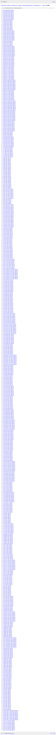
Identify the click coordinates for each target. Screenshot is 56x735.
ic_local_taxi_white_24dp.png (7, 509)
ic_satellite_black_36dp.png (7, 630)
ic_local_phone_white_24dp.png (8, 436)
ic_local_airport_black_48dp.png (8, 221)
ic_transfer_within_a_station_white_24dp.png (10, 716)
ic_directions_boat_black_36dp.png (9, 49)
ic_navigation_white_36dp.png (8, 541)
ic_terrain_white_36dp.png (7, 676)
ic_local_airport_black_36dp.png (8, 220)
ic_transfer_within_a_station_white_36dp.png (10, 718)
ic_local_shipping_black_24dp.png (8, 493)
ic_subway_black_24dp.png (7, 659)
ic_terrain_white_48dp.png (7, 677)
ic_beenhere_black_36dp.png (7, 23)
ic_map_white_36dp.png (7, 521)
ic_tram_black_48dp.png (7, 703)
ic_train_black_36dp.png (7, 692)
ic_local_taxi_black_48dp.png (7, 506)
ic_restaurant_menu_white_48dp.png (9, 620)
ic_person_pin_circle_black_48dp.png (9, 563)
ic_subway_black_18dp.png (7, 658)
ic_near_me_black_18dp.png (7, 544)
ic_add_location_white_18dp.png (8, 15)
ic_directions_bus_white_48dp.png (8, 65)
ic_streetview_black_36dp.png (8, 650)
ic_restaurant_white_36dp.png (8, 624)
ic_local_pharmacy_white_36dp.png (9, 427)
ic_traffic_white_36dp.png (7, 687)
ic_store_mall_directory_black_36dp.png (9, 640)
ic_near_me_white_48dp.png (7, 553)
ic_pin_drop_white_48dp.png (7, 584)
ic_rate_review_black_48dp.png (8, 600)
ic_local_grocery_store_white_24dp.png (9, 330)
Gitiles (7, 733)
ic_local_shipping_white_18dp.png (8, 497)
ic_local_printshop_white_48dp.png (9, 480)
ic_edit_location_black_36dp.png (8, 139)
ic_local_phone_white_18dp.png (8, 435)
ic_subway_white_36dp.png (7, 666)
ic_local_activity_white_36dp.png (8, 215)
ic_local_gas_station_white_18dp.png (9, 318)
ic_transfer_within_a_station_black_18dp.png (10, 710)
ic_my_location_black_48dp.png (8, 527)
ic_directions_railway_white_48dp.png (9, 89)
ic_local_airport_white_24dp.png (8, 224)
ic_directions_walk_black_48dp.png (8, 125)
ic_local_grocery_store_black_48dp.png (9, 327)
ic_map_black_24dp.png (7, 514)
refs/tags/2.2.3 (36, 5)
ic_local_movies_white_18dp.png (8, 391)
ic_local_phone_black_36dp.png (8, 432)
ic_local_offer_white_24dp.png (8, 404)
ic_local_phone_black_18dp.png (8, 430)
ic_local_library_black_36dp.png (8, 368)
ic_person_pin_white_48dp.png (8, 574)
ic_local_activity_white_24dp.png (8, 213)
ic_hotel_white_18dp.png (7, 178)
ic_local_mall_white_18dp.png (8, 381)
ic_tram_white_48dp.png (7, 709)
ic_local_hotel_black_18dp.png (8, 344)
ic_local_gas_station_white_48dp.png (9, 322)
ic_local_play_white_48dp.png (8, 460)
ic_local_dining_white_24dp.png (8, 288)
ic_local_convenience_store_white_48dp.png (10, 278)
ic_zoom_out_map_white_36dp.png (9, 728)
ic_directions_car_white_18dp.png (8, 74)
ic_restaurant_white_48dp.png (8, 626)
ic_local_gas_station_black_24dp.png (9, 314)
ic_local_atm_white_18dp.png (8, 233)
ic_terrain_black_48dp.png (7, 672)
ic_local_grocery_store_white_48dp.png (9, 333)
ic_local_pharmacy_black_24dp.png (9, 421)
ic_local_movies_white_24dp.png (8, 392)
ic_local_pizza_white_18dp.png (8, 445)
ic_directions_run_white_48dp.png (8, 99)
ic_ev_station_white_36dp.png (8, 155)
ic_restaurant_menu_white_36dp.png (9, 619)
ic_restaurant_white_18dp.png (8, 622)
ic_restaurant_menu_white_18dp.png (9, 617)
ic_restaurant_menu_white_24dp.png (9, 618)
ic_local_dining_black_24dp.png (8, 282)
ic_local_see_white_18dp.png (7, 487)
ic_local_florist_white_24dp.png (8, 309)
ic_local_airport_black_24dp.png (8, 218)
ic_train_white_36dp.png (7, 697)
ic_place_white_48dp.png (7, 594)
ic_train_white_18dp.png (7, 694)
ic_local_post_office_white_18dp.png (9, 466)
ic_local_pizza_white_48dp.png (8, 449)
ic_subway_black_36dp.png (7, 661)
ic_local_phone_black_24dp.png (8, 431)
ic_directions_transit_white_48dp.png (9, 120)
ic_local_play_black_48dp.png (8, 454)
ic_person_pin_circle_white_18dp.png (9, 565)
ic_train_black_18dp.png (7, 689)
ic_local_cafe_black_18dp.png (8, 248)
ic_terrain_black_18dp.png (7, 668)
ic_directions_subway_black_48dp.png (9, 104)
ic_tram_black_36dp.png (7, 702)
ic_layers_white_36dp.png (7, 202)
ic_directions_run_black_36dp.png (8, 93)
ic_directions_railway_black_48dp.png (9, 84)
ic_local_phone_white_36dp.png (8, 438)
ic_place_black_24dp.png (7, 587)
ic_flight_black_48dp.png (7, 163)
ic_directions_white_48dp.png (8, 135)
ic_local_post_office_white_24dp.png (9, 467)
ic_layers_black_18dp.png (7, 183)
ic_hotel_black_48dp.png (7, 176)
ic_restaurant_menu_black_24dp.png (9, 613)
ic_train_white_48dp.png (7, 698)
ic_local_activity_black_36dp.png (8, 208)
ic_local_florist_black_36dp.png (8, 305)
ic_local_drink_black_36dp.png (8, 295)
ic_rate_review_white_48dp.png (8, 605)
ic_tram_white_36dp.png (7, 707)
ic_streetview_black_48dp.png (8, 652)
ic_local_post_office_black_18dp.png (9, 461)
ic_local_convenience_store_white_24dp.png (10, 275)
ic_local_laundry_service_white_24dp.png (10, 361)
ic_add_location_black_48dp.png (8, 13)
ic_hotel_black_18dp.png (7, 172)
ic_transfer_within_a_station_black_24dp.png (10, 711)
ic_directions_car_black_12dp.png (8, 67)
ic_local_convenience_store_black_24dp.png (10, 270)
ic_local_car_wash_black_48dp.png (8, 262)
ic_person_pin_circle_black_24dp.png (9, 561)
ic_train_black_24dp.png (7, 690)
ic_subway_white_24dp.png (7, 665)
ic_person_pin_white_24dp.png (8, 571)
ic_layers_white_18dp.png (7, 199)
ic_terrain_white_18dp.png (7, 674)
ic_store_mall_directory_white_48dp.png (9, 646)
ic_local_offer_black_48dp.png (8, 401)
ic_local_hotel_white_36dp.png (8, 352)
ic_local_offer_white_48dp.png (8, 408)
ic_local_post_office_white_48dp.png (9, 470)
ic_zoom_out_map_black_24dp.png (9, 722)
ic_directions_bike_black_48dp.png (8, 34)
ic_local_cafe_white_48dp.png (8, 257)
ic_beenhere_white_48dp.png (8, 29)
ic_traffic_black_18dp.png (7, 679)
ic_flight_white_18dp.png (7, 165)
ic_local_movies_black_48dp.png (8, 390)
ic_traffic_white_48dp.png (7, 688)
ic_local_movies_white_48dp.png (8, 395)
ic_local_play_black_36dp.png (8, 453)
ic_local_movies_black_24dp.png (8, 387)
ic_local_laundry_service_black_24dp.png (9, 356)
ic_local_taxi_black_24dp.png (7, 504)
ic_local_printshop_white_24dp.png (9, 478)
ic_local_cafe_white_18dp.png (8, 253)
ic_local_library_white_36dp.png (8, 373)
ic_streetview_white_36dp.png (8, 655)
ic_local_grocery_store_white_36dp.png (9, 331)
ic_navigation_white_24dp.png (8, 540)
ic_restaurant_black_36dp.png (8, 609)
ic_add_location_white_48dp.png (8, 19)
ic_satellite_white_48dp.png (7, 636)
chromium (3, 5)
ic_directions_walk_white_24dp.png (9, 128)
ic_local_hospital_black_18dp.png (8, 334)
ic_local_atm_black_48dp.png (8, 231)
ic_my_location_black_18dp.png (8, 523)
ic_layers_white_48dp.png (7, 203)
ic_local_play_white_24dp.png (8, 457)
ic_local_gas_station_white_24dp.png (9, 320)
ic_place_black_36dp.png (7, 588)
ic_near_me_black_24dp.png (7, 545)
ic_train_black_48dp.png (7, 693)
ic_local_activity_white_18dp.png (8, 212)
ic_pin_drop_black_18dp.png (7, 575)
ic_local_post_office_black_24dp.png (9, 462)
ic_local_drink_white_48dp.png (8, 301)
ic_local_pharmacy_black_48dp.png (9, 423)
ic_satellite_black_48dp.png (7, 631)
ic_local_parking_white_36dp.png (8, 417)
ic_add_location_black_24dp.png (8, 11)
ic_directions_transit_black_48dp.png (9, 115)
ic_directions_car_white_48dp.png (8, 78)
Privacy (9, 733)
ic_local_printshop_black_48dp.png (8, 475)
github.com (14, 5)
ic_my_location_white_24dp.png (8, 530)
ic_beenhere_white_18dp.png (8, 25)
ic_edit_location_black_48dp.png (8, 141)
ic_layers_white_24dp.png (7, 200)
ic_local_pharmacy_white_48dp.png (9, 428)
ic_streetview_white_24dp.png (8, 654)
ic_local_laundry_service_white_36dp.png (10, 362)
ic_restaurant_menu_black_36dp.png (9, 614)
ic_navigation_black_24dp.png (8, 535)
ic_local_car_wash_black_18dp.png (8, 259)
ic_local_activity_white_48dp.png (8, 216)
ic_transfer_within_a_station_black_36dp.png (10, 713)
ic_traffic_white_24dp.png (7, 685)
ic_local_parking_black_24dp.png (8, 410)
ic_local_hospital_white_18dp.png (8, 339)
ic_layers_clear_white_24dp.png (8, 195)
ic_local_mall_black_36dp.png (8, 378)
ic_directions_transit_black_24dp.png (9, 112)
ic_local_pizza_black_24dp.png (8, 441)
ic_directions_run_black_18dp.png (8, 90)
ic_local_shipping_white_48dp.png (8, 501)
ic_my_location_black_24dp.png (8, 524)
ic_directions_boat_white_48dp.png (9, 55)
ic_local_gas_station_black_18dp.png (9, 313)
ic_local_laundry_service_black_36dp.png (9, 357)
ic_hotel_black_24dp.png (7, 173)
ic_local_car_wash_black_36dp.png (8, 261)
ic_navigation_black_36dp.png (8, 536)
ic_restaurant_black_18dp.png (8, 606)
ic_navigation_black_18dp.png (8, 534)
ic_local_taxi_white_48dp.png (7, 511)
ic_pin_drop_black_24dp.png (7, 576)
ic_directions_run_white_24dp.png (8, 96)
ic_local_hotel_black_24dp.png (8, 345)
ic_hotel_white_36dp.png (7, 181)
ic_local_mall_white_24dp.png (8, 382)
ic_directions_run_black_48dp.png (8, 94)
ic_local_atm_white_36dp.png (8, 235)
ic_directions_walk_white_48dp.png (9, 130)
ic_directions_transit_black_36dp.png (9, 113)
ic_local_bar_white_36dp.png (7, 246)
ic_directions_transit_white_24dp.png (9, 117)
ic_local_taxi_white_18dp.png (7, 508)
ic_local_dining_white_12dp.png (8, 286)
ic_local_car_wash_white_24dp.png (8, 265)
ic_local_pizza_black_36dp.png (8, 443)
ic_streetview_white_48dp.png (8, 657)
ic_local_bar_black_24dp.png (7, 239)
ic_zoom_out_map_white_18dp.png (9, 726)
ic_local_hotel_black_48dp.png (8, 348)
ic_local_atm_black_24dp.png (8, 229)
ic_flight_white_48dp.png (7, 169)
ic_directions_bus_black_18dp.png (8, 56)
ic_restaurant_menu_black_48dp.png (9, 615)
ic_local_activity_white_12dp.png (8, 211)
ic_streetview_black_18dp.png (8, 648)
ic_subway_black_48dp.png (7, 662)
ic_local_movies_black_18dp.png (8, 386)
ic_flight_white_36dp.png (7, 168)
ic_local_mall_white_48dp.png (8, 384)
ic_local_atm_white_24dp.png (8, 234)
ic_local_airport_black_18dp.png (8, 217)
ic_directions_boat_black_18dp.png (9, 46)
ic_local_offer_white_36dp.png (8, 406)
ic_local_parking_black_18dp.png (8, 409)
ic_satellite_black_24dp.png (7, 628)
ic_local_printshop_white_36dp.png (9, 479)
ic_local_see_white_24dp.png (7, 488)
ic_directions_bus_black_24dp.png (8, 58)
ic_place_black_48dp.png (7, 589)
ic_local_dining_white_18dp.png (8, 287)
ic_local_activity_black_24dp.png (8, 207)
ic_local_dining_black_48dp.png (8, 285)
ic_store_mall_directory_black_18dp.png (9, 637)
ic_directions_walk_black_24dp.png (8, 122)
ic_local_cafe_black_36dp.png (8, 251)
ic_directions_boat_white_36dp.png (9, 54)
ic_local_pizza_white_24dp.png (8, 447)
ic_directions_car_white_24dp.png (8, 76)
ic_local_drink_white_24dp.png (8, 299)
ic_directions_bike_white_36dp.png (8, 38)
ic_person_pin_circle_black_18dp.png (9, 560)
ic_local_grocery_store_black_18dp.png (9, 323)
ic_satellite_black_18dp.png (7, 627)
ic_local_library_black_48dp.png (8, 369)
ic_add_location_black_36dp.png (8, 12)
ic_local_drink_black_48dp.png (8, 296)
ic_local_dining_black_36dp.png (8, 283)
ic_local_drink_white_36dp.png (8, 300)
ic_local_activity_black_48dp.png (8, 209)
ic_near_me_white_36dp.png (7, 552)
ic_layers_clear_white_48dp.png (8, 198)
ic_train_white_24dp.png (7, 696)
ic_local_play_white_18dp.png (8, 456)
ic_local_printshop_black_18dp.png (8, 471)
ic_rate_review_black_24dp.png (8, 597)
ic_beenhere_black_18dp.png (7, 20)
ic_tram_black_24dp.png (7, 701)
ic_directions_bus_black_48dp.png (8, 60)
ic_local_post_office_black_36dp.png (9, 464)
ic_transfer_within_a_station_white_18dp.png (10, 715)
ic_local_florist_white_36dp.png (8, 311)
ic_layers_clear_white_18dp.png (8, 194)
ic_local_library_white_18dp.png (8, 370)
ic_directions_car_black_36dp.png (8, 71)
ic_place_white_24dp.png (7, 592)
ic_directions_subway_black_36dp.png (9, 103)
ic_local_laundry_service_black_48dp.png (9, 358)
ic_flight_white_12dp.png (7, 164)
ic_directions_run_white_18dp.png (8, 95)
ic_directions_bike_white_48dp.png (8, 39)
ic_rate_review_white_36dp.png (8, 604)
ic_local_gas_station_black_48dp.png (9, 317)
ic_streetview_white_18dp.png (8, 653)
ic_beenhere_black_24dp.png (7, 21)
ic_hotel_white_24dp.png (7, 179)
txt (51, 733)
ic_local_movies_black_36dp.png (8, 388)
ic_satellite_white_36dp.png (7, 635)
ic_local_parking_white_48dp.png (8, 418)
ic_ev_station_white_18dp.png (8, 152)
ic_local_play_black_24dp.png (8, 452)
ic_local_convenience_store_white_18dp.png (10, 274)
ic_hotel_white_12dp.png (7, 177)
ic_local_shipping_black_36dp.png (8, 495)
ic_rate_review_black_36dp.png (8, 598)
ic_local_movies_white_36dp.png (8, 394)
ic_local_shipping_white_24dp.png (8, 499)
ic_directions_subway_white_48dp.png (9, 109)
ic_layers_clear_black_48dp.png (8, 192)
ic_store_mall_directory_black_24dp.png (9, 639)
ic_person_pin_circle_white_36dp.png (9, 567)
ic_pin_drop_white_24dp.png (7, 582)
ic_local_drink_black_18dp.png (8, 292)
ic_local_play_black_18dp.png (8, 451)
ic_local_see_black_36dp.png (7, 484)
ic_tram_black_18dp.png (7, 700)
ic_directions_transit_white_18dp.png (9, 116)
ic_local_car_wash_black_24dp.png (8, 260)
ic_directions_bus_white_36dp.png (8, 64)
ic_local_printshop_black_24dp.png (8, 473)
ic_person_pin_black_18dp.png (8, 554)
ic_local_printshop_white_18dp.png (9, 477)
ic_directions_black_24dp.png (8, 42)
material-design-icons (27, 5)
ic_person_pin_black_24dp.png (8, 556)
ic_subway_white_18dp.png (7, 663)
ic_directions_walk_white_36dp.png (9, 129)
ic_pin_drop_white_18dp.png (7, 580)
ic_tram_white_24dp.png (7, 706)
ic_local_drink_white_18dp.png (8, 298)
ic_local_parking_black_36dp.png (8, 412)
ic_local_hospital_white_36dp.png (8, 342)
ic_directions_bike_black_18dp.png (8, 30)
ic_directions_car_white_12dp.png (8, 73)
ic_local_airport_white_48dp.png (8, 226)
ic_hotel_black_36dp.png (7, 174)
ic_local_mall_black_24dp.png (8, 377)
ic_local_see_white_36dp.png (7, 489)
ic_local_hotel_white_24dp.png (8, 351)
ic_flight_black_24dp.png (7, 160)
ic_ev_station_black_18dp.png (8, 147)
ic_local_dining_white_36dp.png (8, 290)
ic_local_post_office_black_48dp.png (9, 465)
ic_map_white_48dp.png (7, 522)
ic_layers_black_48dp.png (7, 187)
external (9, 5)
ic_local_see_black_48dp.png (7, 486)
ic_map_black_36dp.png (7, 515)
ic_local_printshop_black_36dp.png (8, 474)
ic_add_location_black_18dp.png (8, 10)
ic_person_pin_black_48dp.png (8, 558)
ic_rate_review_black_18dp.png (8, 596)
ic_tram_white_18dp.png (7, 705)
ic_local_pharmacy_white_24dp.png (9, 426)
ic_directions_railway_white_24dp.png (9, 86)
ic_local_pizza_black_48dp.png (8, 444)
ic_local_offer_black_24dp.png (8, 397)
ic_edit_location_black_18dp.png (8, 137)
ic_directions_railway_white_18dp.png (9, 85)
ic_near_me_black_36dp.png (7, 547)
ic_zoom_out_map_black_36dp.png (9, 723)
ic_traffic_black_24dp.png (7, 680)
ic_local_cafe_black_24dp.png (8, 250)
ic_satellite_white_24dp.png (7, 633)
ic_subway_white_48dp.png (7, 667)
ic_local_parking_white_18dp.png (8, 414)
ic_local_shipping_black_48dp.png (8, 496)
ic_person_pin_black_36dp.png (8, 557)
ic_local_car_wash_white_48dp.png (8, 268)
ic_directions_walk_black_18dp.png (8, 121)
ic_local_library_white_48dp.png (8, 374)
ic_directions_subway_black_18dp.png (9, 100)
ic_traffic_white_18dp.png (7, 684)
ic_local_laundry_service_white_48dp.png (10, 364)
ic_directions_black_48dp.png (8, 45)
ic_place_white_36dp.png (7, 593)
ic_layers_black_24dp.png (7, 185)
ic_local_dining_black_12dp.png (8, 279)
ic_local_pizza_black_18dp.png (8, 440)
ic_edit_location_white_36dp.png (8, 145)
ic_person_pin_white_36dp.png (8, 572)
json (54, 733)
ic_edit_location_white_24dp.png (8, 143)
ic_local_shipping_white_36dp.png (8, 500)
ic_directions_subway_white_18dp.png (9, 106)
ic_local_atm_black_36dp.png (8, 230)
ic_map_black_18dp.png (7, 513)
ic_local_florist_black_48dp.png (8, 307)
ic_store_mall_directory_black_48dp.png (9, 641)
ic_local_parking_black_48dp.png (8, 413)
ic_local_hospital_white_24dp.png (8, 340)
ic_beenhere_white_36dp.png (8, 28)
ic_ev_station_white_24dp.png (8, 154)
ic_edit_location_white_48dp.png (8, 146)
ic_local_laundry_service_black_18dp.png (9, 355)
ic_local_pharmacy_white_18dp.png (9, 425)
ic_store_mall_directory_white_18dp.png (9, 643)
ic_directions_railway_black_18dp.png (9, 80)
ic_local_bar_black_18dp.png (7, 238)
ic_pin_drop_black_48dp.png (7, 579)
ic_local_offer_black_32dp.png (8, 399)
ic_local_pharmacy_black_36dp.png (9, 422)
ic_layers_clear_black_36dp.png (8, 191)
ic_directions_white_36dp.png (8, 134)
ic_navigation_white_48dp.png (8, 543)
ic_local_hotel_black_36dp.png (8, 347)
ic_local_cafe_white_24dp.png (8, 255)
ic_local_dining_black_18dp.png (8, 281)
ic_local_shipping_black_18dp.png (8, 492)
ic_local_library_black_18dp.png (8, 365)
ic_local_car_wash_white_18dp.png (8, 264)
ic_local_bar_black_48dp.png (7, 242)
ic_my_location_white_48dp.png (8, 532)
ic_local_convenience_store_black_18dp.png (10, 269)
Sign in (54, 1)
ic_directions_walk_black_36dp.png (8, 124)
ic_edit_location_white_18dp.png (8, 142)
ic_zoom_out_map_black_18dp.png (9, 720)
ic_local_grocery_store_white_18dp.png (9, 329)
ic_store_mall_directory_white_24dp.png (9, 644)
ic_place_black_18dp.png (7, 585)
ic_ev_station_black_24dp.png (8, 148)
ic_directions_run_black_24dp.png (8, 91)
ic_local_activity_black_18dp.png (8, 205)
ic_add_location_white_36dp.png (8, 17)
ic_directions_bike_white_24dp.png (8, 37)
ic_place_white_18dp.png (7, 591)
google (19, 5)
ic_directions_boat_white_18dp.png (9, 51)
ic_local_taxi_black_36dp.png (7, 505)
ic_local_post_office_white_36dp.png (9, 469)
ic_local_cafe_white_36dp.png (8, 256)
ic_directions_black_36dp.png (8, 43)
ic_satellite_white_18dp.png (7, 632)
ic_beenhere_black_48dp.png (7, 24)
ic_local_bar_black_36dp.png (7, 240)
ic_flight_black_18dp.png (7, 159)
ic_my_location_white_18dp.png (8, 528)
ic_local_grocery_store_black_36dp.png (9, 326)
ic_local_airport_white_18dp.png (8, 222)
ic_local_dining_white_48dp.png (8, 291)
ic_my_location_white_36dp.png (8, 531)
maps (43, 5)
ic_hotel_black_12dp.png (7, 170)
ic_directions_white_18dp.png (8, 132)
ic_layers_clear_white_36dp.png (8, 196)
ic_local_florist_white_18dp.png (8, 308)
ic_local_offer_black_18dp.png (8, 396)
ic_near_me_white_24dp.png (7, 550)
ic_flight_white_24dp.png (7, 167)
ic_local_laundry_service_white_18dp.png (10, 360)
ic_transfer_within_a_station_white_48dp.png (10, 719)
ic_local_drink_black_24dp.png (8, 294)
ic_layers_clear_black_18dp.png (8, 189)
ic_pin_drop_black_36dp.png (7, 578)
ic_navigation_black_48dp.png (8, 537)
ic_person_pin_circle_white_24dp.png (9, 566)
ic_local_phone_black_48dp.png (8, 434)
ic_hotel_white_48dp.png (7, 182)
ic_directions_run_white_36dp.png (8, 98)
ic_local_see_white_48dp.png (7, 491)
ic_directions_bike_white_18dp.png (8, 36)
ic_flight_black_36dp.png (7, 161)
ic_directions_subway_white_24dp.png (9, 107)
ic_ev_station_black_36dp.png (8, 150)
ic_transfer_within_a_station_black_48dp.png (10, 714)
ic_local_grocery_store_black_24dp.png (9, 325)
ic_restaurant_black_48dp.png (8, 610)
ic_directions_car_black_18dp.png (8, 68)
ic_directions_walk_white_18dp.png (9, 126)
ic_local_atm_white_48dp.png (8, 237)
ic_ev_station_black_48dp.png (8, 151)
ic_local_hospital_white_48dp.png (8, 343)
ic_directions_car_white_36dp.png (8, 77)
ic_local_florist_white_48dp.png (8, 312)
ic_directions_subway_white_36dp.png (9, 108)
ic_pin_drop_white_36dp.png (7, 583)
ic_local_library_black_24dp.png (8, 366)
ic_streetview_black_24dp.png (8, 649)
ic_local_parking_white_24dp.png (8, 416)
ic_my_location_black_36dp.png (8, 526)
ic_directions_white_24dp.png (8, 133)
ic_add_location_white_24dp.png (8, 16)
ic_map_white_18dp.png (7, 518)
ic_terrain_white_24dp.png (7, 675)
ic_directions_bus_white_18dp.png (8, 62)
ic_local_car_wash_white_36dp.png (8, 266)
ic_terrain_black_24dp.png (7, 670)
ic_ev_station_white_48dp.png (8, 156)
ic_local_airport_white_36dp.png (8, 225)
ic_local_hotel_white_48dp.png (8, 353)
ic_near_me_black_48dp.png (7, 548)
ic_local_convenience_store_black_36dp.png (10, 272)
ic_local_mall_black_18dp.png (8, 375)
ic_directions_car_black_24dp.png (8, 69)
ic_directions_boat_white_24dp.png (9, 52)
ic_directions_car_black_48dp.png (8, 72)
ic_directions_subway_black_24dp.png (9, 102)
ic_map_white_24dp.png (7, 519)
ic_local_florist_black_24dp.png (8, 304)
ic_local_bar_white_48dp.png (7, 247)
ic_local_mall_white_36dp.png (8, 383)
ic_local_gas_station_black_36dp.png (9, 316)
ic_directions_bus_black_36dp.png (8, 59)
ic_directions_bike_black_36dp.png (8, 33)
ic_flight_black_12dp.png (7, 157)
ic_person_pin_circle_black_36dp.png (9, 562)
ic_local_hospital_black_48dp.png (8, 338)
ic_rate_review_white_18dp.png (8, 601)
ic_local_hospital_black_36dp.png (8, 336)
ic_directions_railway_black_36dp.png (9, 82)
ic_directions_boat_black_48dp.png (9, 50)
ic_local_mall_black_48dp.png (8, 379)
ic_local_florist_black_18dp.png (8, 303)
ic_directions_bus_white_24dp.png (8, 63)
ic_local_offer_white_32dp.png (8, 405)
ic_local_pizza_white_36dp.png (8, 448)
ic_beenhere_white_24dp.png (8, 26)
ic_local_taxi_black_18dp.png (7, 502)
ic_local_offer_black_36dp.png (8, 400)
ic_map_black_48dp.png (7, 517)
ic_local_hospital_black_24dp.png (8, 335)
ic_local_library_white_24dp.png (8, 371)
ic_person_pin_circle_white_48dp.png (9, 569)
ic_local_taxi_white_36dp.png (7, 510)
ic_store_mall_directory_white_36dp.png (9, 645)
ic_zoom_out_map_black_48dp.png (9, 724)
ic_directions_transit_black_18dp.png (9, 111)
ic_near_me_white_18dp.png (7, 549)
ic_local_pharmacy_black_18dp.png (9, 419)
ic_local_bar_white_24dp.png (7, 244)
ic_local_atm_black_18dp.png (8, 228)
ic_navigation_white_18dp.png (8, 539)
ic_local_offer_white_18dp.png (8, 403)
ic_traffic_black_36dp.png (7, 681)
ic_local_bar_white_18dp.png (7, 243)
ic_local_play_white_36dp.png (8, 458)
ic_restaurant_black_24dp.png (8, 607)
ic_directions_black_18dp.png (8, 41)
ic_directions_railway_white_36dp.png (9, 87)
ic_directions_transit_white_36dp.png (9, 119)
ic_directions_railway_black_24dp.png (9, 81)
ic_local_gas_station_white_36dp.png (9, 321)
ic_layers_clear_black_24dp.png (8, 190)
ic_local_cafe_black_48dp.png (8, 252)
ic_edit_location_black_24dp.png (8, 138)
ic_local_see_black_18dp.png (7, 482)
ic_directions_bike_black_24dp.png (8, 32)
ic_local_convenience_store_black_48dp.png (10, 273)
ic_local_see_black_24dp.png (7, 483)
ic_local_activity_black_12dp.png (8, 204)
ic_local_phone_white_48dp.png (8, 439)
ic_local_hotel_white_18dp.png (8, 349)
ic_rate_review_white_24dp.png (8, 602)
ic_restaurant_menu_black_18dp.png (9, 611)
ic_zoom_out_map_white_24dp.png (9, 727)
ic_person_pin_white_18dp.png (8, 570)
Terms (12, 733)
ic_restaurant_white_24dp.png (8, 623)
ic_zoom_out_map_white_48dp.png (9, 729)
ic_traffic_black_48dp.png (7, 683)
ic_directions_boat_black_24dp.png (9, 47)
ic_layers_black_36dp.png (7, 186)
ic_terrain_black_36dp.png (7, 671)
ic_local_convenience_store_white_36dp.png (10, 277)
